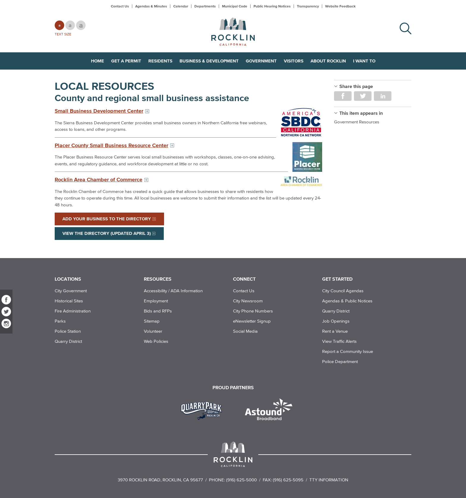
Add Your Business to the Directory (106, 218)
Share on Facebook (343, 96)
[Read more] (301, 122)
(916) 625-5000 (241, 479)
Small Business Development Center (99, 111)
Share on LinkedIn (382, 96)
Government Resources (356, 121)
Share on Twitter (362, 96)
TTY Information (328, 479)
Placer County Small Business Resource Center (111, 145)
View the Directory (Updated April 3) (106, 233)
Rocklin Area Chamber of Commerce (98, 180)
